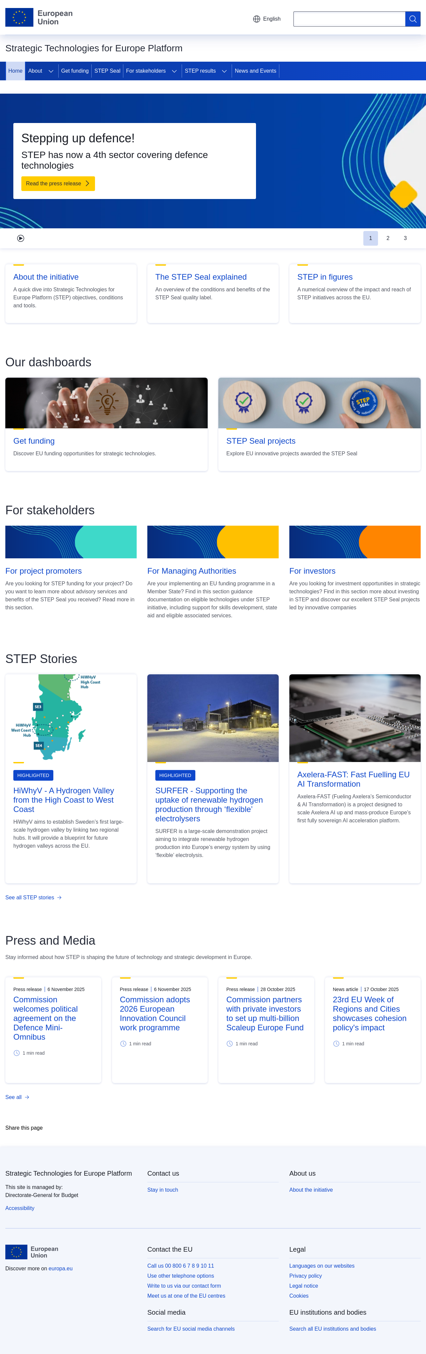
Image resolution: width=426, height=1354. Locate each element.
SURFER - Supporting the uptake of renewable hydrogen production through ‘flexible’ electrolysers (209, 804)
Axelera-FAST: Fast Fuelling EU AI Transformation (353, 779)
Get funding (75, 71)
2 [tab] (388, 238)
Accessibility (19, 1208)
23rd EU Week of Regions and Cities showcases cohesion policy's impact (370, 1013)
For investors (312, 570)
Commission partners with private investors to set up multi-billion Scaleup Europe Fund (265, 1013)
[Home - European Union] (38, 17)
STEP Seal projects (261, 440)
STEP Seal (107, 71)
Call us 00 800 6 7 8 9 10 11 (180, 1266)
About (35, 71)
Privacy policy (305, 1276)
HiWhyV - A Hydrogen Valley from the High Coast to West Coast (63, 800)
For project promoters (43, 570)
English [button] (267, 19)
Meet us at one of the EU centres (186, 1296)
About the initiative (46, 276)
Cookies (299, 1296)
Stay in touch (162, 1190)
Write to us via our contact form (184, 1286)
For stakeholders (146, 71)
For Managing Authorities (191, 570)
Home (15, 71)
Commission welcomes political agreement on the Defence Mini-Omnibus (45, 1018)
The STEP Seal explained (201, 276)
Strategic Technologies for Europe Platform (68, 1173)
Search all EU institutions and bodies (332, 1329)
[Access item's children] (51, 71)
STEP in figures (325, 276)
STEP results (200, 71)
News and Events (255, 71)
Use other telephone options (180, 1276)
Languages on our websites (322, 1266)
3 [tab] (405, 238)
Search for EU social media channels (191, 1329)
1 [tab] (370, 238)
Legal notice (303, 1286)
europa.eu (61, 1268)
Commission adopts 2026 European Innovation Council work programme (155, 1013)
